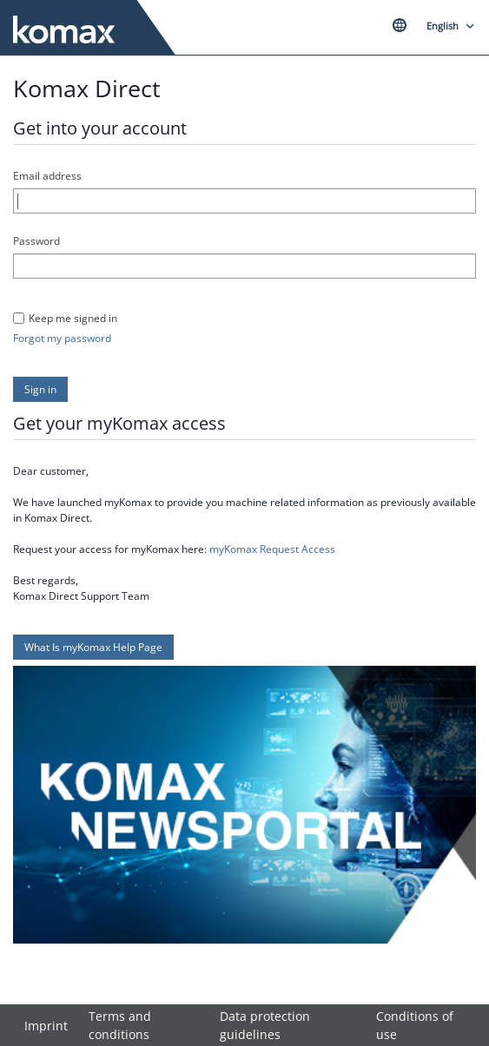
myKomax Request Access (272, 549)
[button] (40, 389)
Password (36, 241)
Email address (47, 175)
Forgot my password (62, 338)
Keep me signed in (73, 318)
